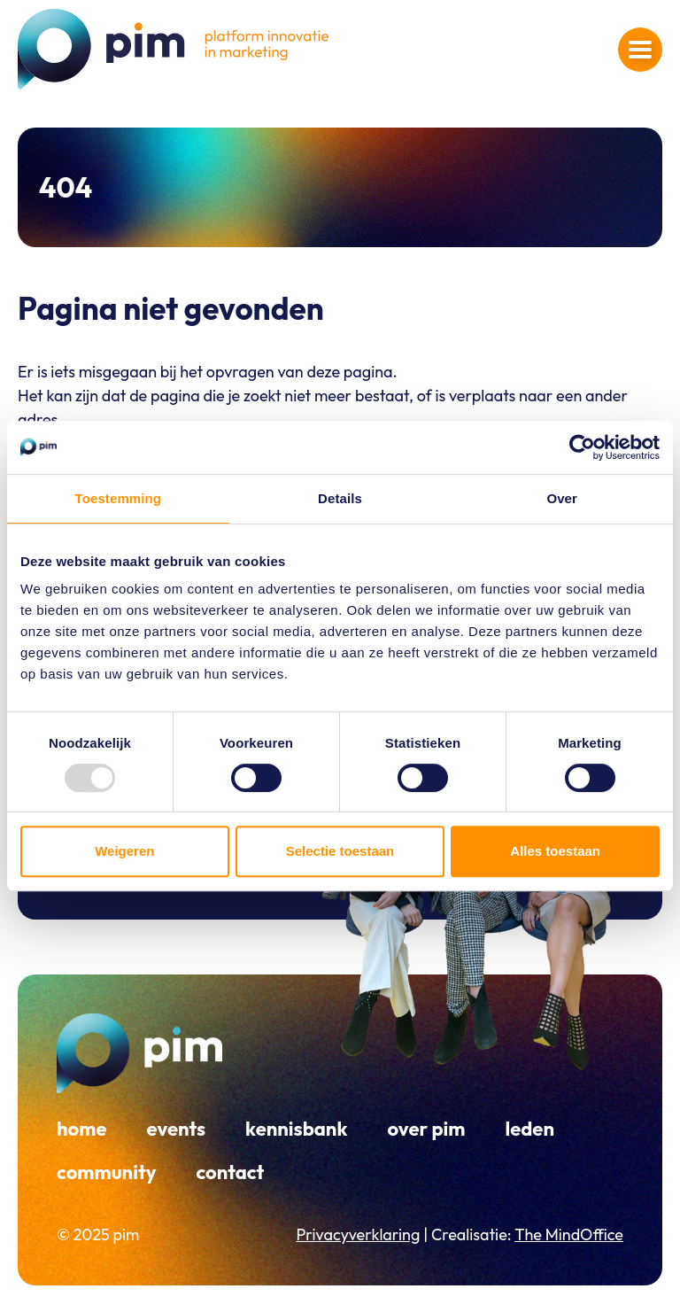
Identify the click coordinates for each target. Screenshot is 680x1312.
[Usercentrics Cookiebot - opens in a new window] (582, 447)
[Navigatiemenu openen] (640, 49)
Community (106, 1172)
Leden (529, 1128)
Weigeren (124, 850)
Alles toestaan (555, 850)
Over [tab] (561, 498)
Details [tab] (340, 498)
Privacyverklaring (358, 1234)
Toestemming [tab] (118, 498)
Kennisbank (296, 1128)
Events (176, 1128)
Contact (230, 1172)
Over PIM (426, 1128)
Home (82, 1128)
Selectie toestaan (340, 850)
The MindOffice (568, 1234)
